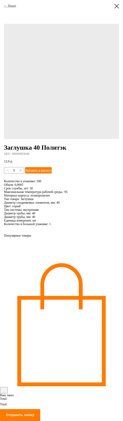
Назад (12, 5)
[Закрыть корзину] (4, 390)
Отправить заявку (20, 415)
